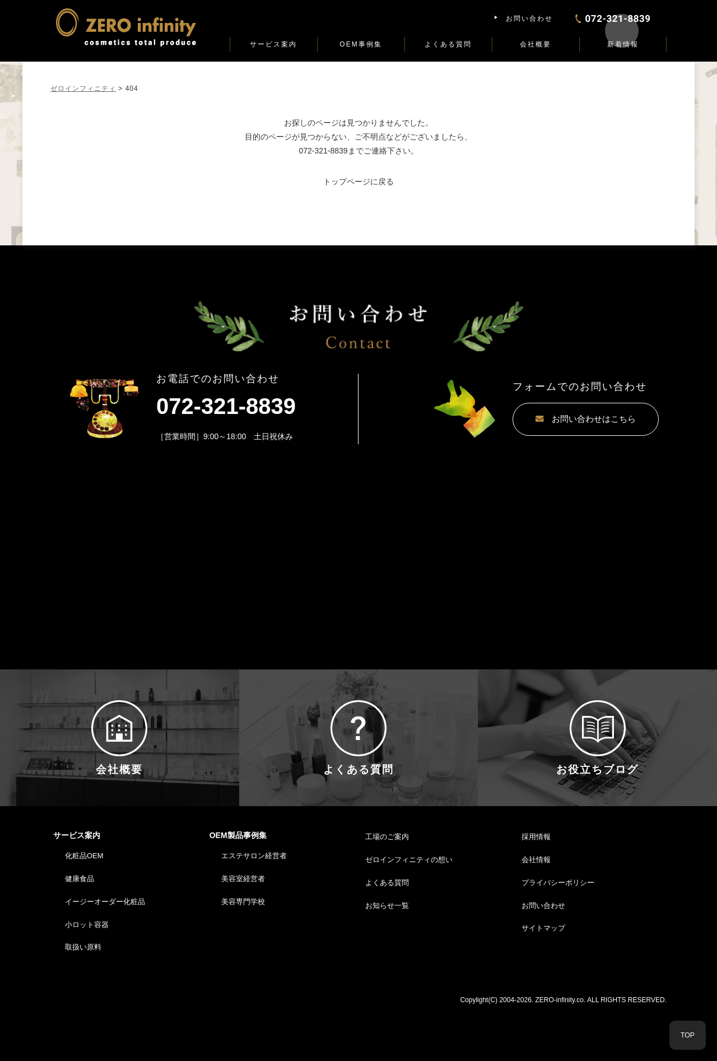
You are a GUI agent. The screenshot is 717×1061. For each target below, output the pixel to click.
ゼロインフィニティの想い (409, 910)
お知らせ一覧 (387, 956)
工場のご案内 (387, 887)
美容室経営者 (243, 929)
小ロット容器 (87, 975)
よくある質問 (448, 44)
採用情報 (536, 887)
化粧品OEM (84, 906)
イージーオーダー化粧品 (105, 952)
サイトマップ (543, 979)
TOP (687, 1035)
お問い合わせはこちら (557, 419)
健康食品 (79, 929)
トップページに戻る (358, 181)
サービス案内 (273, 44)
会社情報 (536, 910)
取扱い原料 (83, 998)
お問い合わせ (529, 18)
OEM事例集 (360, 44)
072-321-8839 (323, 150)
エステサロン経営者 (254, 906)
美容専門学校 (243, 952)
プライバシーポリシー (558, 933)
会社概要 (535, 44)
